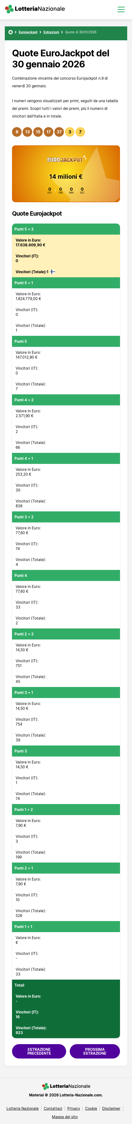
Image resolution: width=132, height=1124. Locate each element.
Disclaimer (111, 1108)
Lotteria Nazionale (22, 1108)
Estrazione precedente (39, 1051)
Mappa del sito (65, 1116)
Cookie (91, 1108)
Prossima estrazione (94, 1051)
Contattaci (53, 1108)
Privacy (73, 1108)
